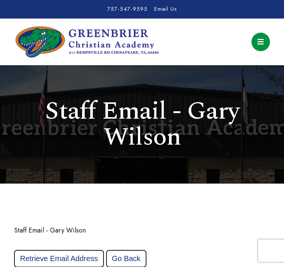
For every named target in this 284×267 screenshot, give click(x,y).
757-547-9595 (127, 9)
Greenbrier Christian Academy (86, 42)
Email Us (165, 9)
